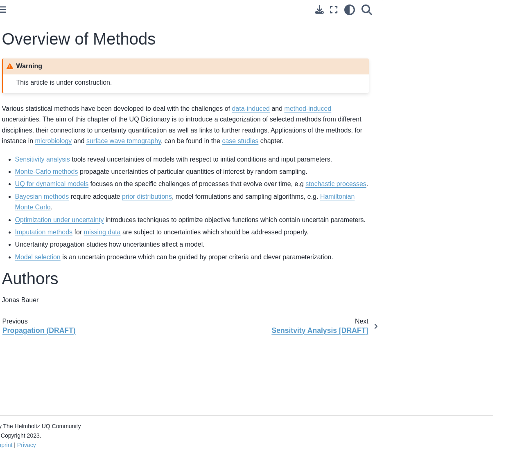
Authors (430, 36)
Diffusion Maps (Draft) (39, 415)
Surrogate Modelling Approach (50, 321)
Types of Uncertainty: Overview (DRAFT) (51, 79)
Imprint (120, 445)
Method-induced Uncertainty (47, 176)
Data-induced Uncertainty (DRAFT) (44, 159)
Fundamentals (29, 97)
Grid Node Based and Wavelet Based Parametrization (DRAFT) (53, 384)
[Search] (397, 9)
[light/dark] (380, 9)
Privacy (142, 445)
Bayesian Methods (35, 285)
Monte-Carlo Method (37, 250)
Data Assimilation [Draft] (42, 428)
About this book (31, 40)
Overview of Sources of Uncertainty (41, 136)
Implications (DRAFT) (39, 189)
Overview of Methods (40, 223)
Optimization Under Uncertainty (36, 303)
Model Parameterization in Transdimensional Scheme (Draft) (55, 362)
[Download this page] (350, 9)
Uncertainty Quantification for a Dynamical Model (51, 268)
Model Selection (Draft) (41, 402)
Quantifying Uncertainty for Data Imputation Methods (53, 339)
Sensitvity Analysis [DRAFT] (47, 237)
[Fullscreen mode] (365, 9)
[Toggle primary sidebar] (118, 9)
